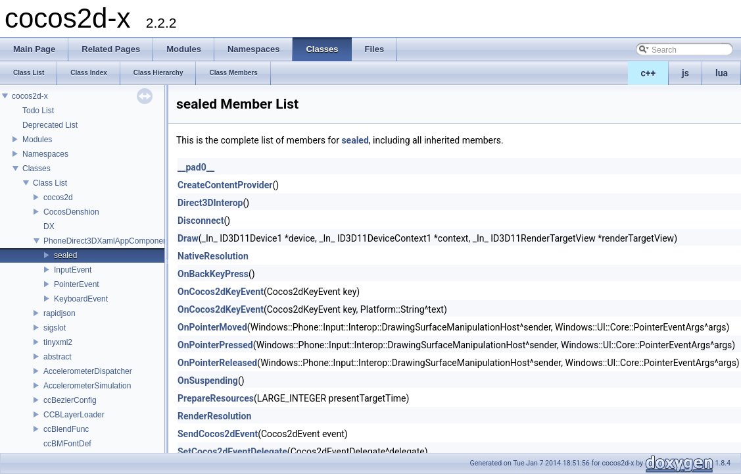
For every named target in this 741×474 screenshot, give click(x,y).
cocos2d (58, 197)
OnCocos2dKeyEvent (221, 291)
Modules (37, 139)
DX (49, 226)
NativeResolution (213, 256)
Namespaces (45, 154)
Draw (188, 238)
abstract (57, 356)
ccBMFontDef (67, 443)
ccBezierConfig (70, 400)
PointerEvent (76, 284)
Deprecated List (50, 125)
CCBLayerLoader (74, 414)
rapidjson (59, 313)
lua (721, 73)
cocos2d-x (30, 96)
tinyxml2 (57, 342)
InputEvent (72, 270)
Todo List (38, 110)
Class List (50, 183)
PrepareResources (216, 398)
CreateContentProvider (225, 185)
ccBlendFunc (66, 429)
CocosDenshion (71, 212)
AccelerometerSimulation (87, 385)
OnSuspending (208, 380)
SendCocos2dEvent (218, 434)
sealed (65, 255)
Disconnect (201, 220)
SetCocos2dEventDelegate (232, 451)
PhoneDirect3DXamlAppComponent (106, 241)
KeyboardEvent (81, 298)
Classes (36, 168)
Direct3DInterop (210, 203)
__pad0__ (196, 167)
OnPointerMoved (212, 327)
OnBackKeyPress (213, 274)
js (685, 73)
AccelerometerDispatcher (87, 371)
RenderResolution (214, 416)
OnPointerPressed (215, 345)
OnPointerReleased (217, 362)
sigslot (54, 327)
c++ (648, 73)
